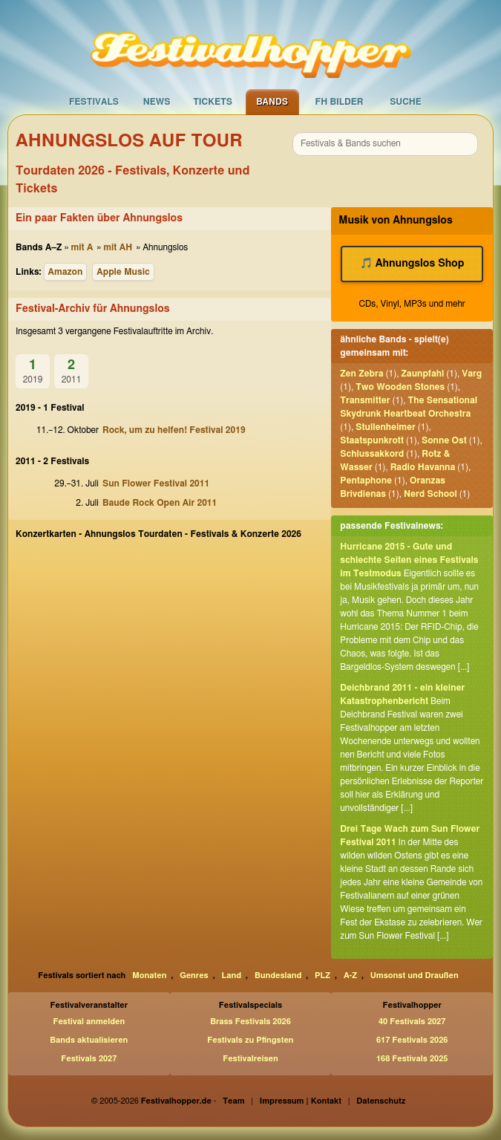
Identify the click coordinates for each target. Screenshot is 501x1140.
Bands (272, 101)
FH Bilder (339, 101)
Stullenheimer (385, 427)
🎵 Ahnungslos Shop (412, 263)
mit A (82, 247)
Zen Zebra (361, 373)
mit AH (117, 247)
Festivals (94, 101)
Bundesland (278, 975)
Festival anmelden (89, 1021)
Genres (194, 975)
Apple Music (122, 271)
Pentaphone (366, 480)
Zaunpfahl (423, 373)
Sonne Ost (444, 440)
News (157, 101)
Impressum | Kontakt (300, 1101)
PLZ (322, 975)
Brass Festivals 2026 (250, 1021)
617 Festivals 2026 (412, 1040)
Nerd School (430, 493)
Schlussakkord (372, 453)
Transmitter (365, 400)
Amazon (65, 271)
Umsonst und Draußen (414, 975)
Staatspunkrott (372, 440)
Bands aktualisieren (89, 1040)
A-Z (350, 975)
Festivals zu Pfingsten (250, 1040)
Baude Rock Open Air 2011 (159, 502)
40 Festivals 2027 (412, 1021)
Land (232, 975)
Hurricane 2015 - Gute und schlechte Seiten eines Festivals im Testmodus (409, 560)
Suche (406, 101)
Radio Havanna (423, 467)
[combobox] (385, 144)
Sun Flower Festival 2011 (155, 483)
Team (234, 1101)
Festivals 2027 (89, 1059)
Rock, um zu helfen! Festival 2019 (174, 430)
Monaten (149, 975)
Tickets (212, 101)
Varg (472, 373)
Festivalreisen (250, 1059)
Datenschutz (380, 1101)
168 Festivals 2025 (412, 1059)
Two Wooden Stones (400, 386)
